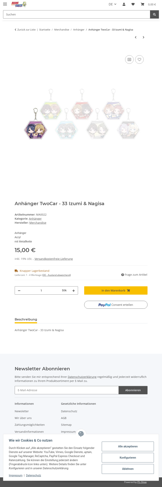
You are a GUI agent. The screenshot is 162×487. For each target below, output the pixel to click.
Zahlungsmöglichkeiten (30, 425)
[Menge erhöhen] (73, 290)
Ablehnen (127, 468)
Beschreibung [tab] (26, 319)
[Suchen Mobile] (76, 14)
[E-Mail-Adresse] (67, 390)
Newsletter (22, 411)
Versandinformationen (29, 431)
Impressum (16, 475)
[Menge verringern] (19, 290)
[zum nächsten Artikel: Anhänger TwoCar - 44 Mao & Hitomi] (144, 37)
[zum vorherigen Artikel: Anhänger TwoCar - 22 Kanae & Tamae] (136, 37)
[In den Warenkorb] (18, 50)
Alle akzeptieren (127, 446)
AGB (63, 418)
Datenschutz (34, 475)
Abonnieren (133, 390)
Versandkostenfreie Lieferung (54, 259)
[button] (124, 4)
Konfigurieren (127, 457)
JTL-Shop (142, 482)
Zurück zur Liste (26, 29)
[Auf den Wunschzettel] (139, 59)
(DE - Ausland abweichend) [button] (56, 275)
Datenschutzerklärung (82, 377)
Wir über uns (23, 418)
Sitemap (66, 425)
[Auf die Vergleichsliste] (129, 59)
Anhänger (35, 218)
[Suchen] (154, 14)
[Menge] (41, 290)
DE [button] (111, 4)
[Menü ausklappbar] (5, 2)
